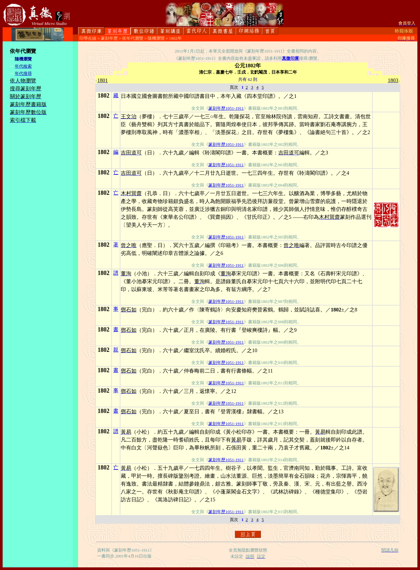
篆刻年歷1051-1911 (226, 108)
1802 (104, 95)
